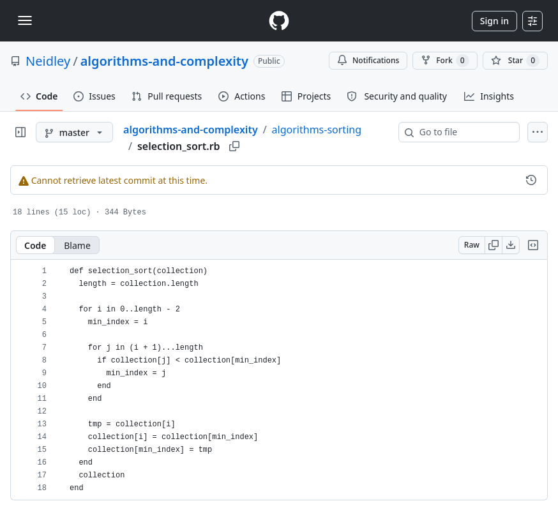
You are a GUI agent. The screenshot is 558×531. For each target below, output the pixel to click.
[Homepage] (279, 20)
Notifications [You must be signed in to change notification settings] (368, 60)
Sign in (494, 21)
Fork (445, 60)
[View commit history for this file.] (531, 180)
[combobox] (464, 132)
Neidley (48, 61)
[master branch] (74, 132)
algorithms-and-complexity (164, 61)
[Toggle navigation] (24, 20)
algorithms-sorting (316, 130)
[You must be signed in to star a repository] (515, 61)
